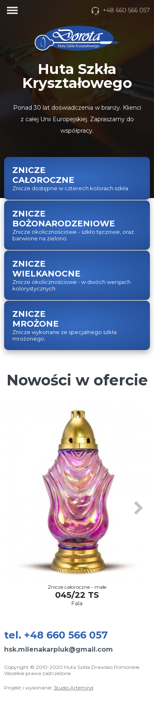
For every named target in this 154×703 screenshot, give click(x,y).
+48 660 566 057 (120, 10)
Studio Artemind (73, 688)
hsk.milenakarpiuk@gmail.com (58, 649)
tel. (56, 635)
